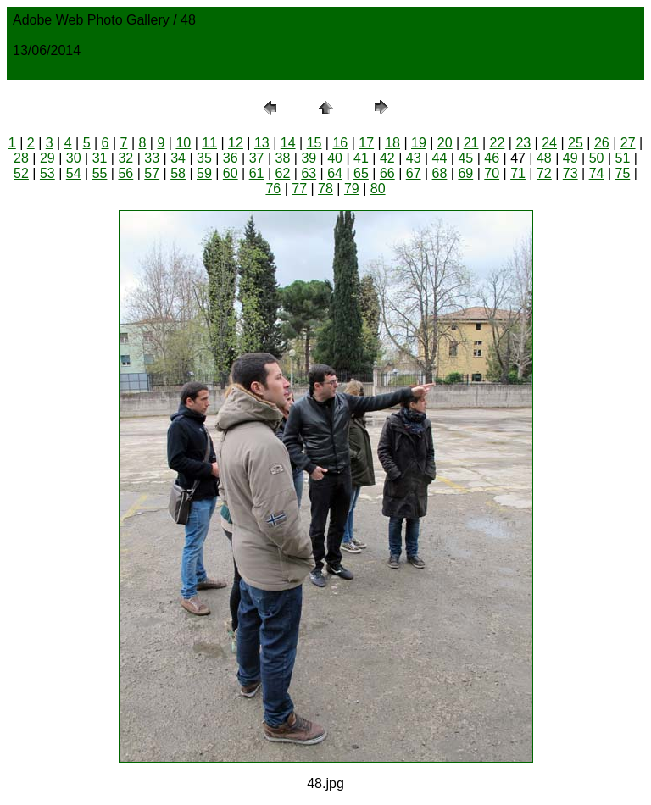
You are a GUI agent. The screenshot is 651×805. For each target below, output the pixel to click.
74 (596, 173)
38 (283, 158)
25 (575, 143)
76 (273, 188)
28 (21, 158)
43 (413, 158)
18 (392, 143)
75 (623, 173)
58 (178, 173)
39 (308, 158)
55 (100, 173)
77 (299, 188)
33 (151, 158)
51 (623, 158)
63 (308, 173)
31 (100, 158)
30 (73, 158)
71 (518, 173)
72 (544, 173)
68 (440, 173)
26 (601, 143)
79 (351, 188)
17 (366, 143)
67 (413, 173)
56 (125, 173)
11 (209, 143)
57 (151, 173)
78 (325, 188)
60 (230, 173)
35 (204, 158)
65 (361, 173)
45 (465, 158)
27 (628, 143)
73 (570, 173)
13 (262, 143)
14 (288, 143)
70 (491, 173)
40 (334, 158)
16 (340, 143)
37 (256, 158)
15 (314, 143)
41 (361, 158)
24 (549, 143)
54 (73, 173)
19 (418, 143)
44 (440, 158)
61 (256, 173)
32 (125, 158)
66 (387, 173)
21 (471, 143)
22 (497, 143)
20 (445, 143)
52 (21, 173)
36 (230, 158)
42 (387, 158)
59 (204, 173)
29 (47, 158)
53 (47, 173)
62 (283, 173)
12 (235, 143)
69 (465, 173)
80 (378, 188)
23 (523, 143)
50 (596, 158)
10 (183, 143)
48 (544, 158)
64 (334, 173)
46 (491, 158)
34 (178, 158)
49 (570, 158)
